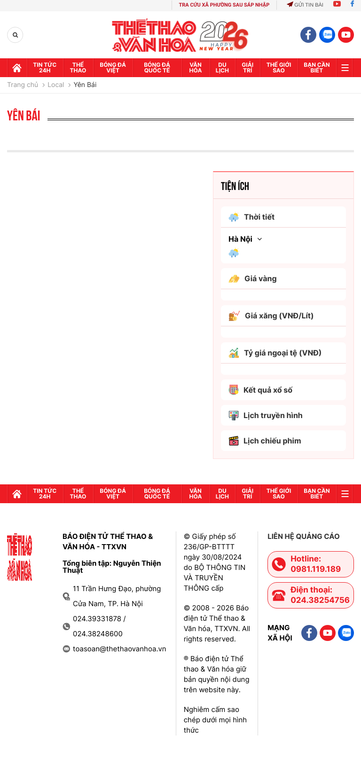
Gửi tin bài (305, 5)
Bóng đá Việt (113, 67)
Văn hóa (195, 67)
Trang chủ (22, 85)
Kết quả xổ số (260, 390)
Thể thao (78, 67)
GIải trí (247, 67)
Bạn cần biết (317, 67)
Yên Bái (84, 85)
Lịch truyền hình (265, 415)
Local (55, 85)
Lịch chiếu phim (264, 441)
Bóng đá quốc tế (157, 67)
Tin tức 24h (44, 67)
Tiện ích (235, 185)
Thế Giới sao (279, 67)
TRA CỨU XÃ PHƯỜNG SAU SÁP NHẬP (224, 5)
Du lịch (222, 67)
